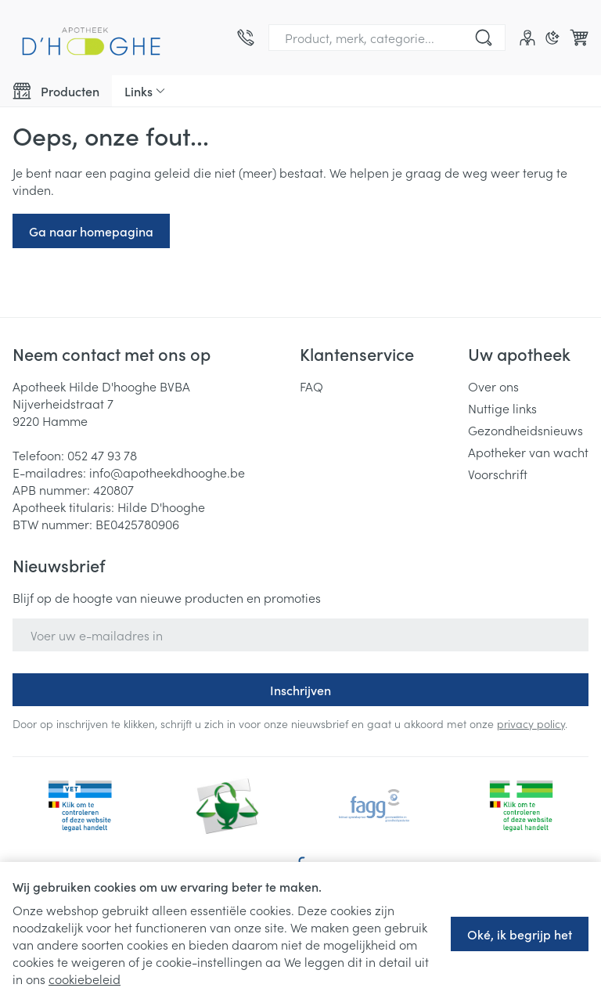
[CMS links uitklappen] (144, 90)
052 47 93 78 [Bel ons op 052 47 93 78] (102, 454)
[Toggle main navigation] (56, 90)
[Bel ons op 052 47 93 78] (245, 37)
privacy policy (531, 723)
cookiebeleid (85, 978)
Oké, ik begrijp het (519, 934)
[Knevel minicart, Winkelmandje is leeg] (579, 37)
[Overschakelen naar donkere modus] (552, 37)
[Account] (527, 37)
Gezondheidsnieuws (525, 429)
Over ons (493, 386)
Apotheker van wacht (528, 451)
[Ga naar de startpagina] (91, 37)
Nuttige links (502, 407)
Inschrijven (300, 689)
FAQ (311, 386)
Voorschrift (497, 473)
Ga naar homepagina (91, 231)
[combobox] (387, 37)
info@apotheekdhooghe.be (167, 472)
